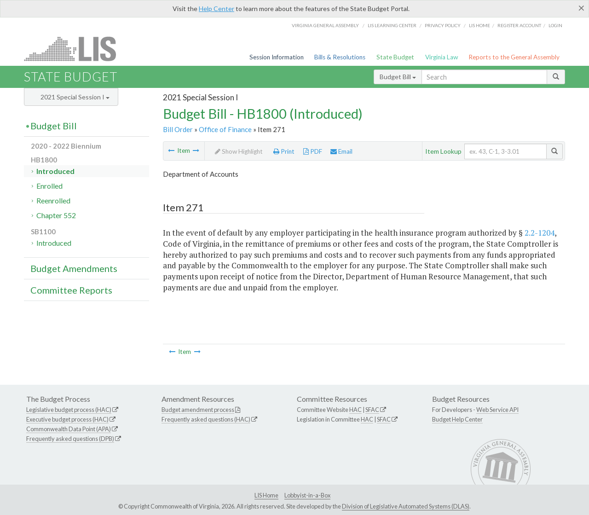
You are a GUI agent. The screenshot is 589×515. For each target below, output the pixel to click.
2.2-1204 (539, 232)
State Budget (395, 57)
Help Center (216, 8)
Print (283, 151)
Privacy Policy (443, 25)
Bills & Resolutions (339, 57)
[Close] (581, 8)
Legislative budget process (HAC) (68, 409)
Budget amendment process (198, 409)
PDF (312, 151)
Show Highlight (239, 151)
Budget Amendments (73, 268)
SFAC (372, 409)
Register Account (519, 25)
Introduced (55, 171)
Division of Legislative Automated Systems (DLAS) (405, 506)
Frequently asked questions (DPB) (70, 438)
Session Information (276, 57)
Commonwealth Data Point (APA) (68, 429)
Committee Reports (71, 289)
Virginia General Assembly (325, 25)
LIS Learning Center (392, 25)
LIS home (479, 25)
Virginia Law (441, 57)
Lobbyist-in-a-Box (307, 495)
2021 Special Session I (75, 97)
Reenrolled (53, 200)
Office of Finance (225, 129)
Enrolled (49, 185)
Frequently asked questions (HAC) (206, 419)
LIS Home (266, 495)
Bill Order (178, 129)
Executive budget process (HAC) (67, 419)
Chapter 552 (56, 215)
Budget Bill (398, 77)
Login (555, 25)
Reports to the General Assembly (514, 57)
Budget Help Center (457, 419)
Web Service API (497, 409)
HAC (355, 409)
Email (341, 151)
